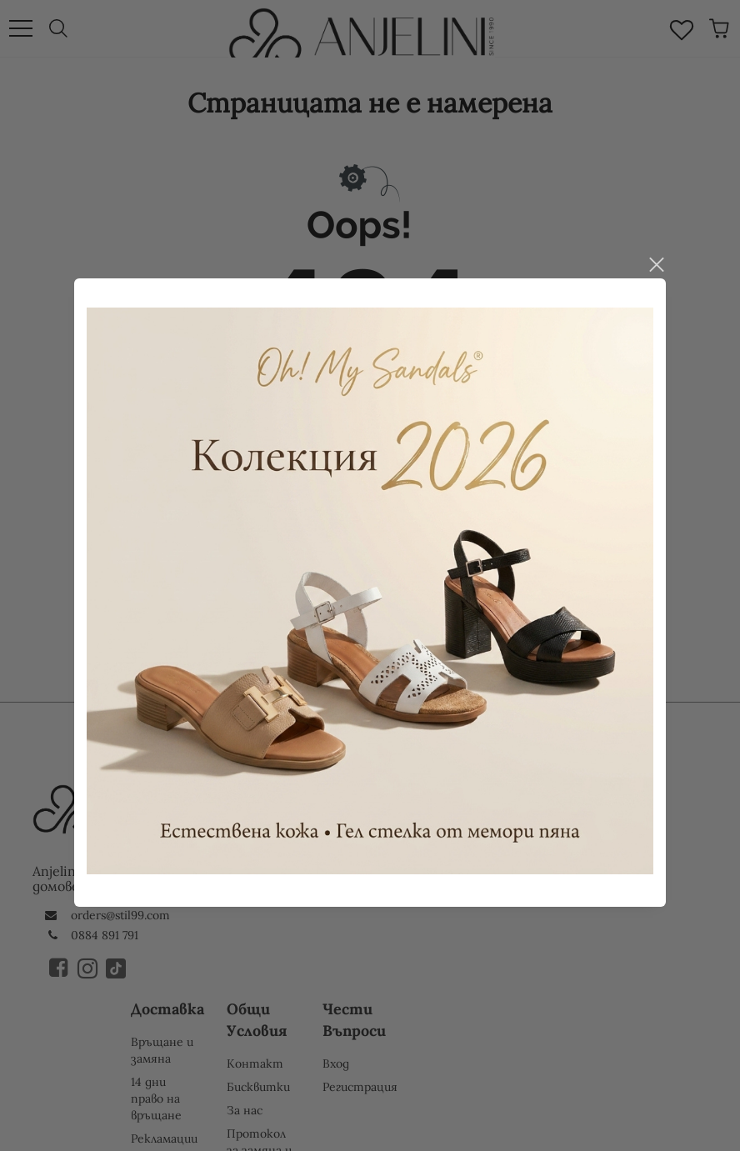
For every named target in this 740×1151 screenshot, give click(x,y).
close (656, 244)
